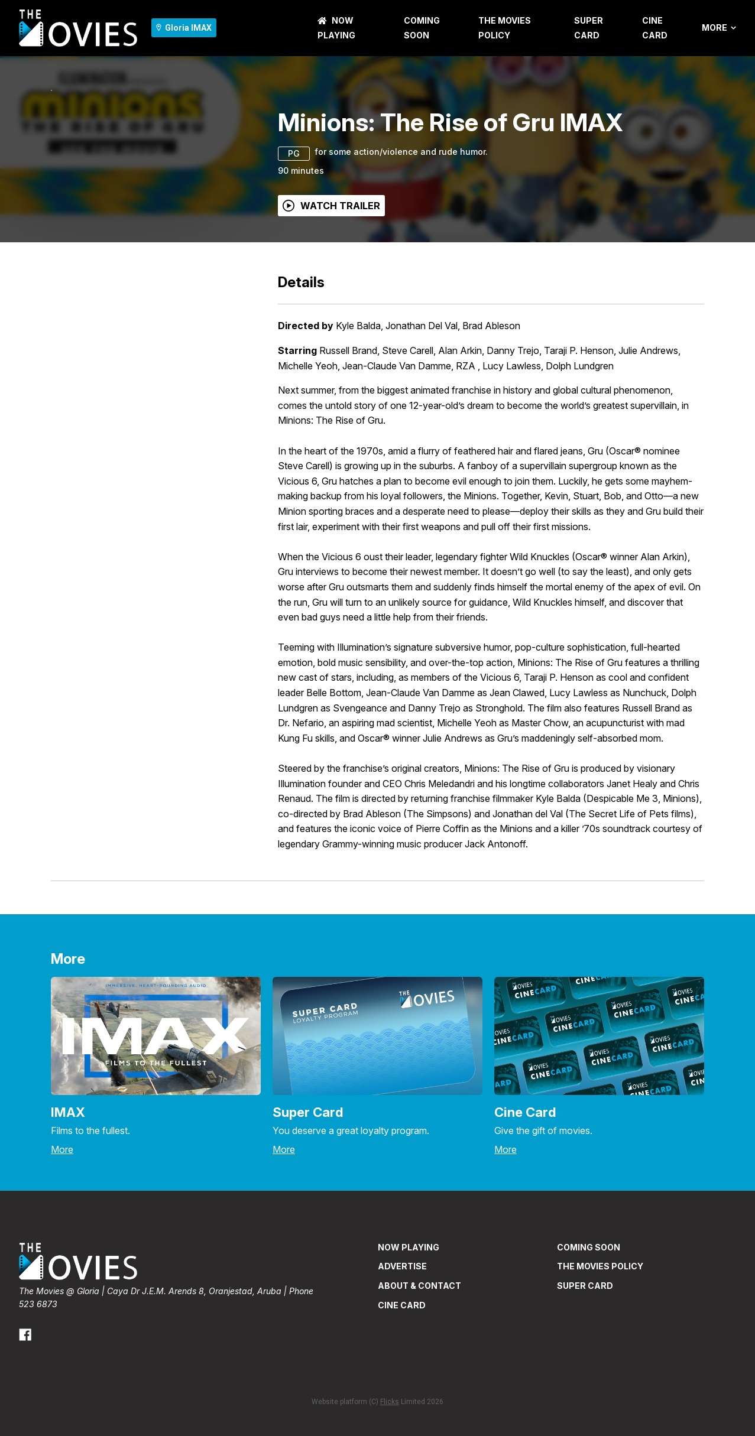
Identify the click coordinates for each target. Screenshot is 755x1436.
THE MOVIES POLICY (600, 1338)
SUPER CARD (585, 1358)
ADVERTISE (402, 1338)
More (719, 28)
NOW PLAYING (408, 1319)
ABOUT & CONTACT (419, 1358)
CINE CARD (402, 1377)
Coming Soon (588, 1319)
